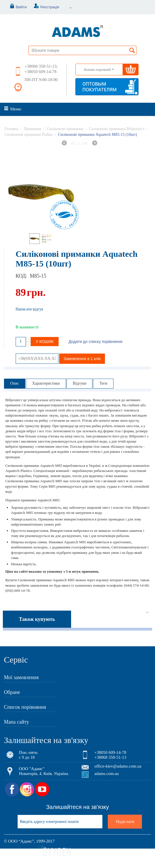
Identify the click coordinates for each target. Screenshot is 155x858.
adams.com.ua (106, 773)
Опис (14, 383)
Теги (103, 383)
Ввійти (15, 7)
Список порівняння (25, 707)
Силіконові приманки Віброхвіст (116, 129)
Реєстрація (43, 7)
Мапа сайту (16, 722)
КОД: (21, 276)
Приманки (32, 129)
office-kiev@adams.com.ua (117, 766)
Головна (11, 129)
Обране (12, 692)
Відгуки (79, 383)
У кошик (45, 341)
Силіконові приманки (65, 129)
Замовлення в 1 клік (81, 358)
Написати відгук (30, 309)
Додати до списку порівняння (95, 341)
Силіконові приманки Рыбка (29, 134)
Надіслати (125, 821)
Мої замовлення (21, 677)
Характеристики (46, 383)
